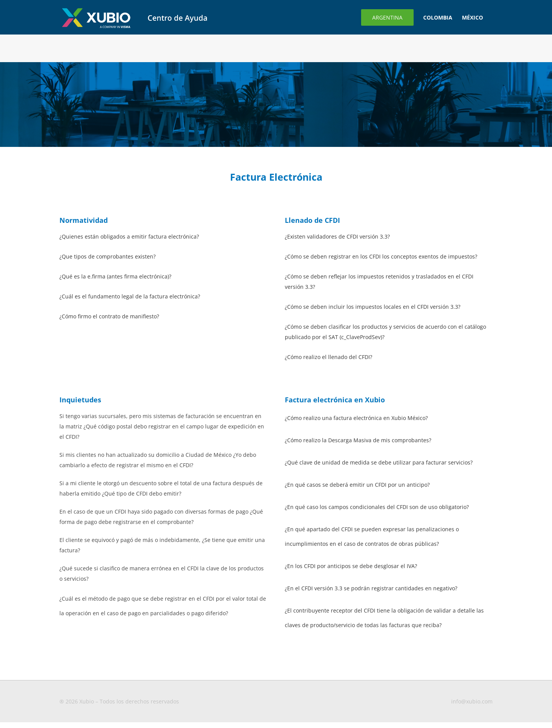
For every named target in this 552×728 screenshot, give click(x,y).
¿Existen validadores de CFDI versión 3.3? (337, 236)
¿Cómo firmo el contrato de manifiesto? (109, 316)
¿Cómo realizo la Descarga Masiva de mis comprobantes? (358, 440)
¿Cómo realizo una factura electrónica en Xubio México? (356, 418)
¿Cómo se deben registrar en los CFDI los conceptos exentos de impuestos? (381, 256)
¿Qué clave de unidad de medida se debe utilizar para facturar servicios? (379, 462)
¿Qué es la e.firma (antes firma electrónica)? (115, 276)
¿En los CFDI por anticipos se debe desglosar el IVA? (351, 566)
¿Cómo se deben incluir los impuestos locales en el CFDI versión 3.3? (372, 306)
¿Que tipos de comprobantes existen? (107, 256)
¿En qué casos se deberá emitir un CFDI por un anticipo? (357, 484)
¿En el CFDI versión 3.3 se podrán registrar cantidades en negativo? (371, 588)
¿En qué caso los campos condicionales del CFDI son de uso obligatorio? (377, 507)
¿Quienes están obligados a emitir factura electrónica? (129, 236)
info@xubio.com (472, 701)
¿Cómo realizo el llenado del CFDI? (328, 357)
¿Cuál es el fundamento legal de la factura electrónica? (129, 296)
